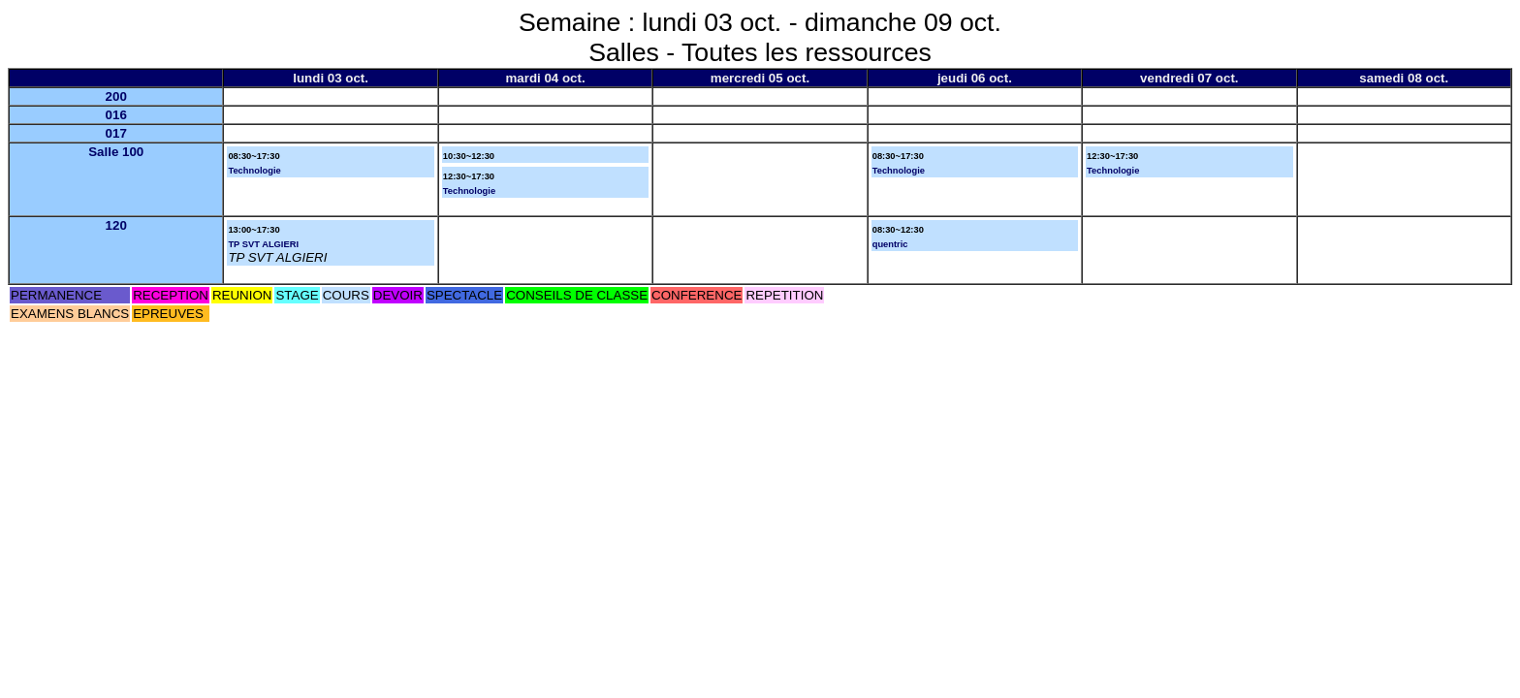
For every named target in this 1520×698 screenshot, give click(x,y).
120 (116, 225)
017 (116, 133)
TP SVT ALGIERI (263, 244)
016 (116, 115)
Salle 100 (115, 151)
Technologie (254, 170)
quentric (890, 244)
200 (116, 96)
